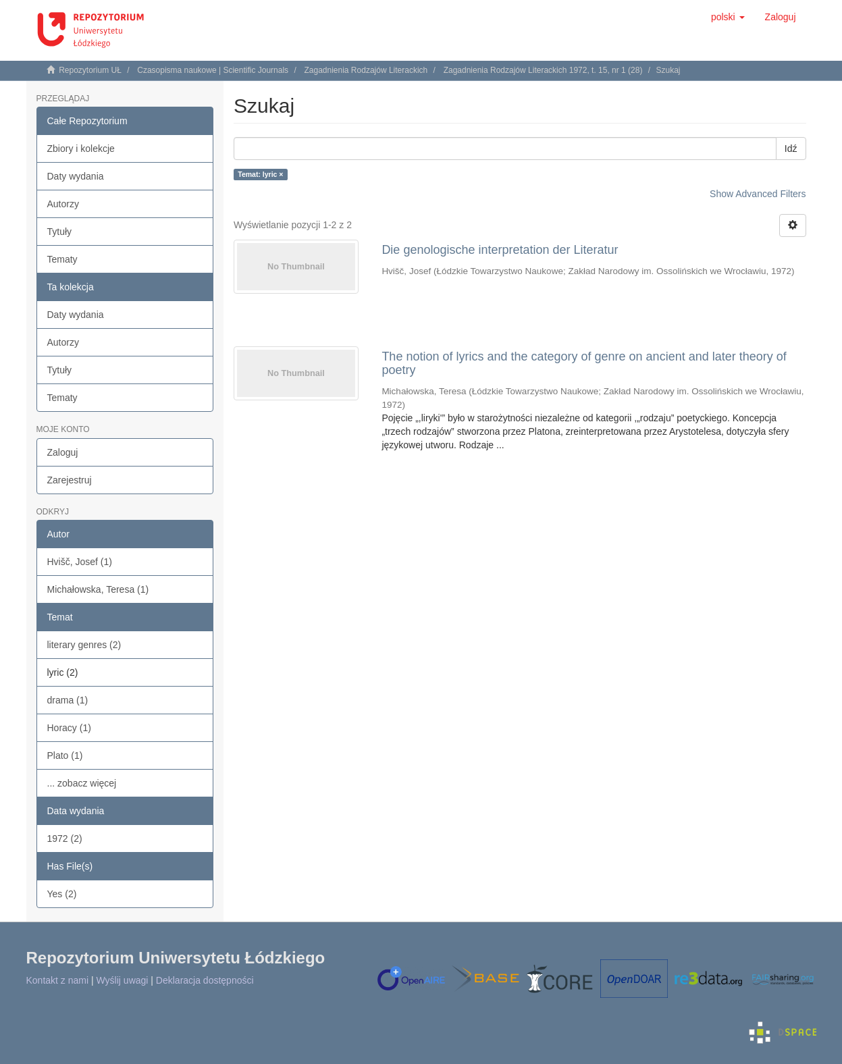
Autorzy (63, 203)
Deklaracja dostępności (205, 980)
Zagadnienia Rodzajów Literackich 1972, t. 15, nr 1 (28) (543, 70)
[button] (728, 17)
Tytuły (59, 231)
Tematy (62, 259)
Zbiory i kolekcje (81, 148)
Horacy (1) (69, 727)
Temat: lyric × (260, 174)
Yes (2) (62, 893)
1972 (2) (64, 838)
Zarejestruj (69, 480)
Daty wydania (75, 176)
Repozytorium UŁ (90, 70)
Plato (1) (65, 755)
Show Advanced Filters (758, 193)
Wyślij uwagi (123, 980)
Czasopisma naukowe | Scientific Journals (212, 70)
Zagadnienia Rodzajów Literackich (365, 70)
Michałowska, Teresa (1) (98, 589)
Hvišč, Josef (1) (79, 561)
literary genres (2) (84, 644)
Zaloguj (62, 452)
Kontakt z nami (57, 980)
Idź (791, 148)
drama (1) (67, 700)
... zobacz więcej (82, 783)
